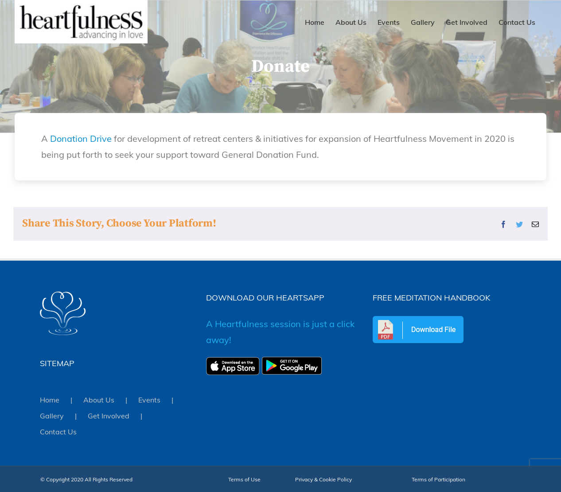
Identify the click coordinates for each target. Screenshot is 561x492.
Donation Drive (81, 138)
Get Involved (108, 415)
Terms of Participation (438, 479)
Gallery (52, 415)
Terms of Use (244, 479)
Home (49, 399)
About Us (98, 399)
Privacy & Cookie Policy (323, 479)
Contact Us (58, 431)
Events (149, 399)
